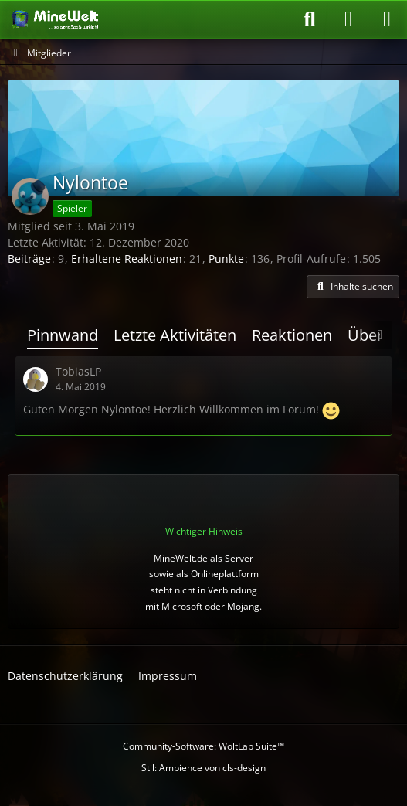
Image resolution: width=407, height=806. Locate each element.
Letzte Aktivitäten (175, 335)
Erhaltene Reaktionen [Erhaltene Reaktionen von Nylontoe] (126, 258)
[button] (353, 286)
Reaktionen (292, 335)
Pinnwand (62, 335)
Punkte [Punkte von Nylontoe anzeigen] (226, 258)
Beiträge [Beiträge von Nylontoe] (29, 258)
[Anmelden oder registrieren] (348, 19)
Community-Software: (203, 746)
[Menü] (386, 19)
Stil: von (203, 767)
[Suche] (309, 19)
